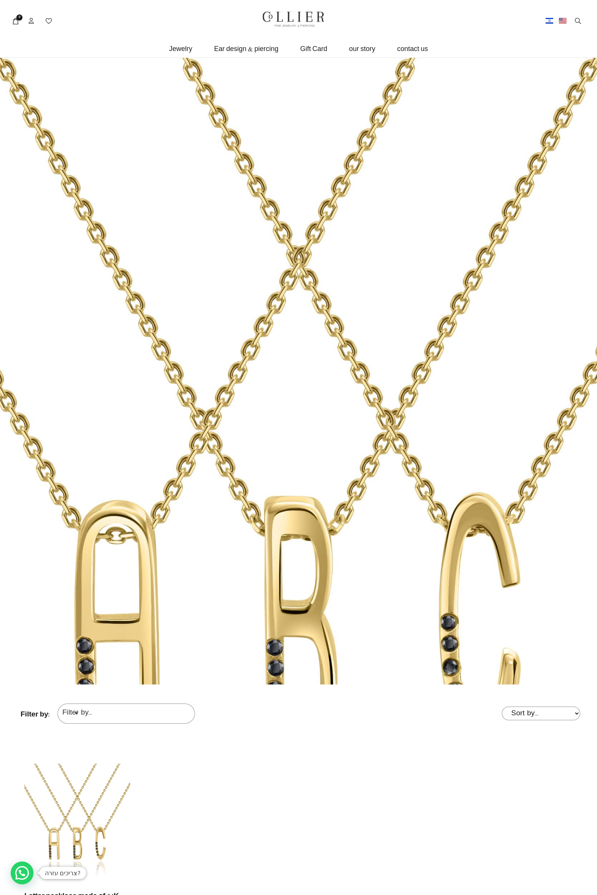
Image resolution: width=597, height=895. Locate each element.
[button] (180, 50)
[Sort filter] (541, 713)
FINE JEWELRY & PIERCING (295, 26)
